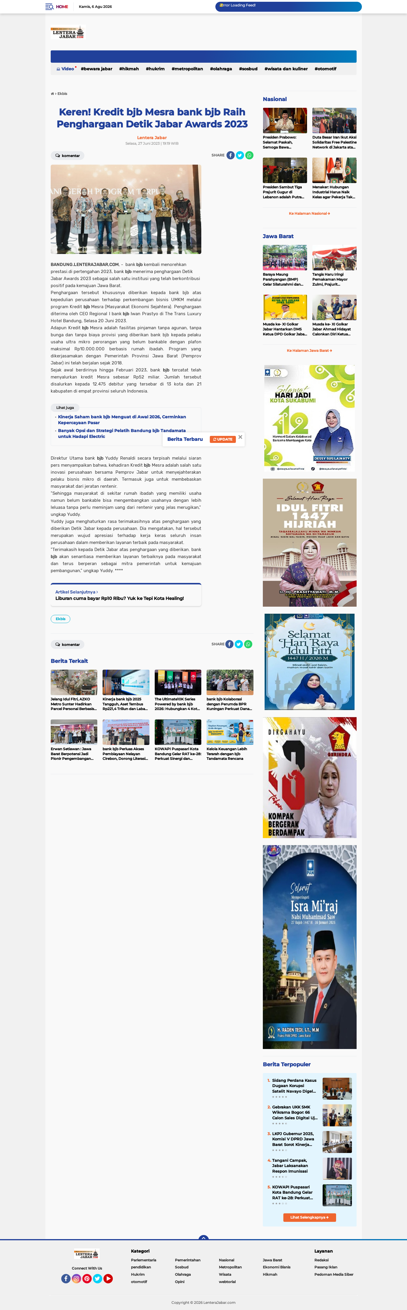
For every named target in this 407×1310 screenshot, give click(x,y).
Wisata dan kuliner (288, 68)
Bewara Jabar (98, 68)
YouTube (112, 1281)
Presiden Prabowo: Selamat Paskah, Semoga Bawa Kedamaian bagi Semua (284, 142)
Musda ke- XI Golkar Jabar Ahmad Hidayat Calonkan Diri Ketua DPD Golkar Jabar (331, 329)
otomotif (327, 68)
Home (62, 6)
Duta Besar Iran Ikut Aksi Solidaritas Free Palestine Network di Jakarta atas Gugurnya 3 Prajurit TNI (334, 142)
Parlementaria (143, 1260)
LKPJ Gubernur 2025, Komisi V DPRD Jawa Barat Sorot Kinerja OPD (293, 1139)
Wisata (225, 1274)
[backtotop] (203, 1240)
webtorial (227, 1282)
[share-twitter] (240, 155)
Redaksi (321, 1260)
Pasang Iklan (325, 1267)
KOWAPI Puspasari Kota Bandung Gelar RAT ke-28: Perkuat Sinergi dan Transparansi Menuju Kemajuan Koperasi (292, 1192)
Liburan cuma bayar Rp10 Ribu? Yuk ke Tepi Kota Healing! (119, 598)
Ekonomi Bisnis (276, 1267)
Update (222, 439)
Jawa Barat (278, 236)
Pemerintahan (187, 1260)
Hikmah (130, 68)
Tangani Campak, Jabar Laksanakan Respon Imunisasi (290, 1165)
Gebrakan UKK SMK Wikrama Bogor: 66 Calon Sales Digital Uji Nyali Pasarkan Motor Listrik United (294, 1112)
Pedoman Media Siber (333, 1274)
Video (68, 68)
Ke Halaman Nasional (309, 213)
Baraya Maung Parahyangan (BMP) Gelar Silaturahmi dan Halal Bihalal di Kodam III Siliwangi (285, 279)
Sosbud (250, 68)
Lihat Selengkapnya (309, 1217)
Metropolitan (189, 68)
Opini (179, 1282)
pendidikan (141, 1267)
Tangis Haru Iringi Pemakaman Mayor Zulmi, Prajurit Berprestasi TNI (330, 279)
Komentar (67, 155)
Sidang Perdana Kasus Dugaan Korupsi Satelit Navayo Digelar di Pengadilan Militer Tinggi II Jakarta (294, 1086)
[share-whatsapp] (249, 155)
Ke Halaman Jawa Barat (309, 350)
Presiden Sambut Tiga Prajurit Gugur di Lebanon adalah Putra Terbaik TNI (282, 192)
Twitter (100, 1281)
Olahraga (222, 68)
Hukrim (157, 68)
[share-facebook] (231, 155)
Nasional (275, 99)
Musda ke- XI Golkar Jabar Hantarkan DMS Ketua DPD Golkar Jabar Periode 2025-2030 (284, 329)
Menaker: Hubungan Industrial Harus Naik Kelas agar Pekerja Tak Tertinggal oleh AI (332, 192)
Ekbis (60, 619)
